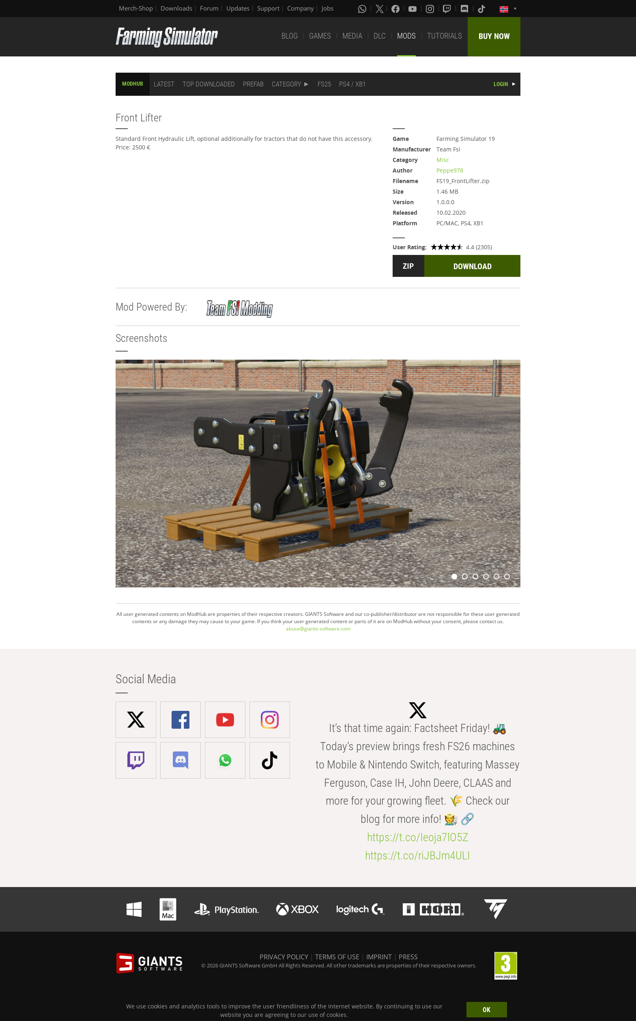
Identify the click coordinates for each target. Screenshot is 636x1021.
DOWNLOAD (472, 266)
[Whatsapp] (363, 8)
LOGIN (501, 84)
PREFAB (253, 84)
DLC (380, 36)
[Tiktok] (482, 8)
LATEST (164, 84)
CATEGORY (286, 84)
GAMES (320, 36)
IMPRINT (379, 956)
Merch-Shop (136, 8)
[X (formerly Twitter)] (380, 8)
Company (300, 8)
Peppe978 (449, 170)
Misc (442, 160)
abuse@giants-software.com (318, 628)
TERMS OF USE (337, 956)
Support (268, 8)
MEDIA (352, 36)
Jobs (327, 8)
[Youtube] (413, 8)
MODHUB (132, 83)
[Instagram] (431, 8)
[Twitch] (448, 8)
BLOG (289, 36)
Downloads (176, 8)
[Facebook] (396, 8)
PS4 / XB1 (352, 84)
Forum (209, 8)
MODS (406, 36)
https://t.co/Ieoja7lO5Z (417, 837)
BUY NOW (494, 36)
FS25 (324, 84)
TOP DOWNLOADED (209, 84)
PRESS (408, 956)
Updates (237, 8)
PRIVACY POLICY (284, 956)
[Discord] (465, 8)
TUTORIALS (444, 36)
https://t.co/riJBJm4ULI (417, 855)
